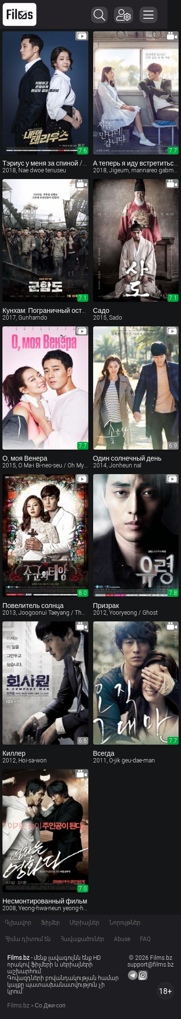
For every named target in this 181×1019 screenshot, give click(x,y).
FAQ (145, 939)
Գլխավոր (18, 922)
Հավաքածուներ (82, 939)
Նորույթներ (124, 922)
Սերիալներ (84, 922)
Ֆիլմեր (50, 922)
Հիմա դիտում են (28, 939)
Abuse (122, 939)
